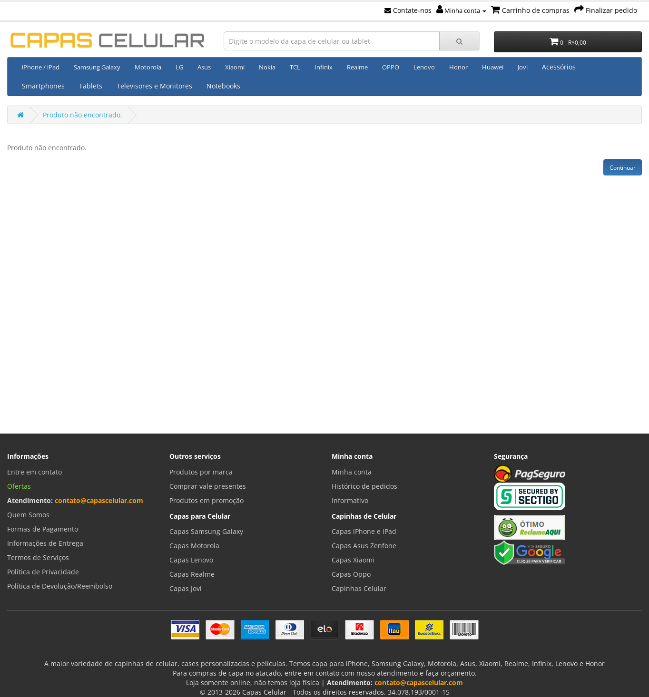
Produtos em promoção (206, 500)
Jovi (523, 67)
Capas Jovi (185, 588)
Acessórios (559, 66)
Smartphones (43, 85)
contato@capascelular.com (99, 500)
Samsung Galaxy (97, 67)
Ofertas (19, 486)
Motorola (148, 67)
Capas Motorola (194, 545)
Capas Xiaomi (353, 559)
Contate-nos (408, 10)
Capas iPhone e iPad (364, 531)
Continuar (623, 168)
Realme (357, 67)
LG (179, 67)
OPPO (390, 67)
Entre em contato (34, 471)
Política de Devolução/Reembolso (59, 586)
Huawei (492, 67)
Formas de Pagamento (42, 528)
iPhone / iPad (40, 67)
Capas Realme (192, 574)
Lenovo (424, 67)
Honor (458, 67)
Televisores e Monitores (154, 85)
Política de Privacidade (43, 571)
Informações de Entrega (45, 543)
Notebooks (223, 85)
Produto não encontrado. (82, 114)
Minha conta (461, 10)
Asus (204, 67)
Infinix (324, 67)
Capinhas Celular (359, 588)
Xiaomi (235, 67)
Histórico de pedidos (364, 486)
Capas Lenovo (191, 559)
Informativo (350, 500)
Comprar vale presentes (207, 486)
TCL (295, 67)
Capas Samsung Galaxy (206, 531)
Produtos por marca (201, 471)
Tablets (90, 85)
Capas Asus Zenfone (364, 545)
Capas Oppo (351, 574)
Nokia (267, 67)
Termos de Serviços (38, 557)
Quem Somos (28, 514)
